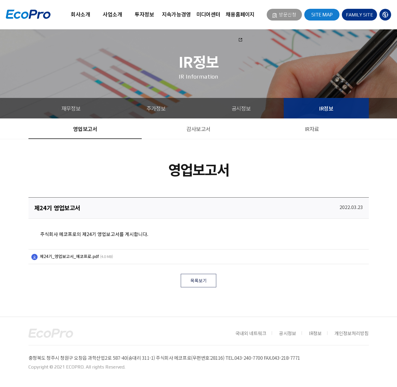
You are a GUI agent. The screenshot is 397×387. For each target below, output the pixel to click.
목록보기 (198, 280)
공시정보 (241, 108)
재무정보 (71, 108)
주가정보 (156, 108)
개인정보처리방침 (352, 333)
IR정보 (326, 108)
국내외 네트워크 (250, 333)
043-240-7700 (248, 357)
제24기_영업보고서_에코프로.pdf (69, 256)
